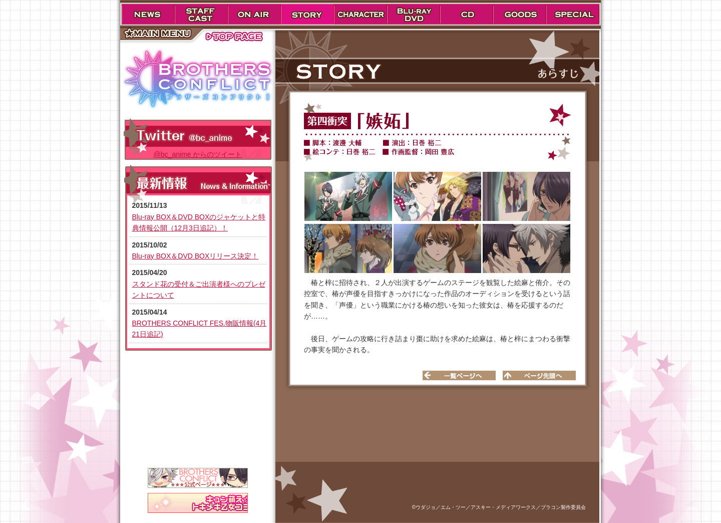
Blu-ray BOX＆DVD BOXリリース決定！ (195, 256)
